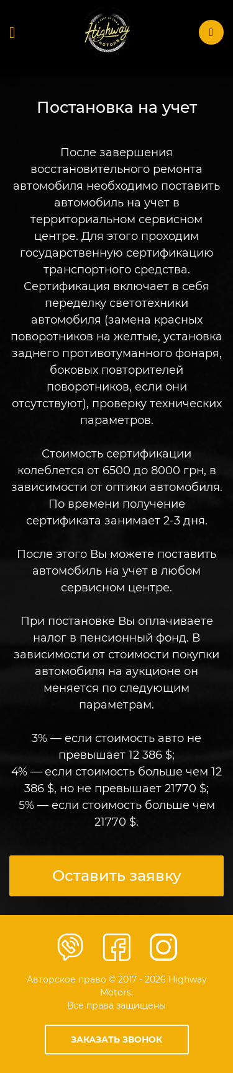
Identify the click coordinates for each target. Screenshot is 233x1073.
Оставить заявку (116, 876)
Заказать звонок (116, 1039)
